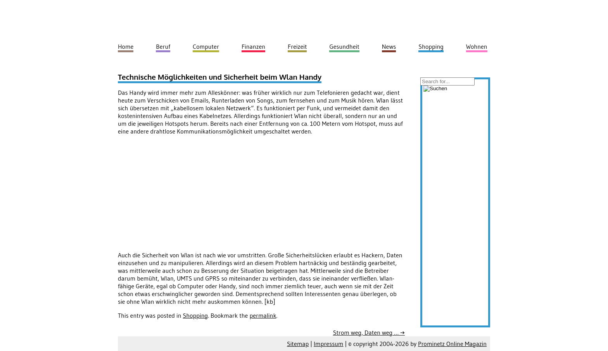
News (389, 46)
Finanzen (253, 46)
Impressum (328, 344)
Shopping (195, 315)
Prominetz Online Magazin (452, 344)
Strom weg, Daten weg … (369, 332)
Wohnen (476, 46)
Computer (206, 46)
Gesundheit (344, 46)
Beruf (163, 46)
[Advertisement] (183, 195)
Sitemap (298, 344)
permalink (262, 315)
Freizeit (297, 46)
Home (125, 46)
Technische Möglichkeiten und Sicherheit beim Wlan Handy (219, 76)
